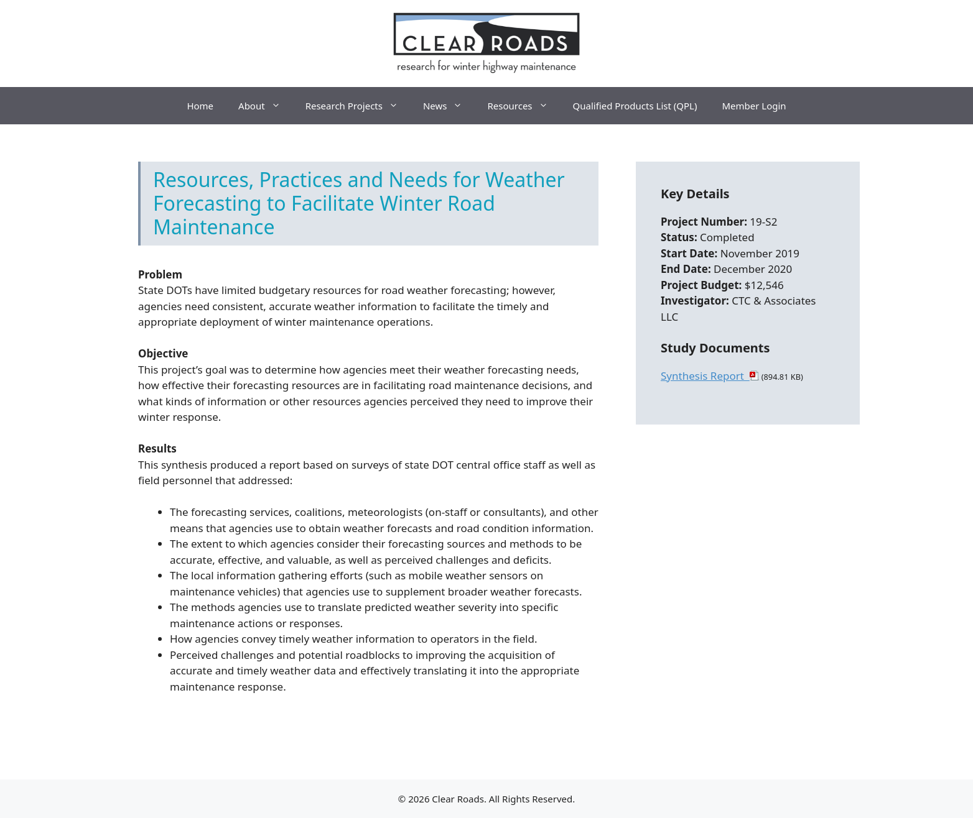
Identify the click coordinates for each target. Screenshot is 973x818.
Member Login (754, 105)
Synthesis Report (705, 376)
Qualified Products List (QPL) (635, 105)
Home (200, 105)
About (265, 105)
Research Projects (358, 105)
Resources (523, 105)
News (449, 105)
